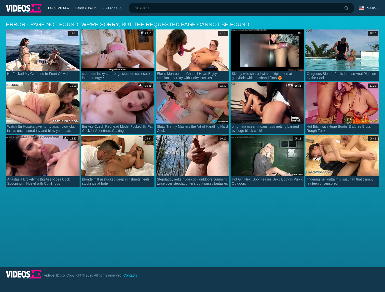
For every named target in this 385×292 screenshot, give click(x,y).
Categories (112, 8)
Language (369, 8)
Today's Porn (86, 8)
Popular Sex (58, 8)
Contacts (130, 275)
